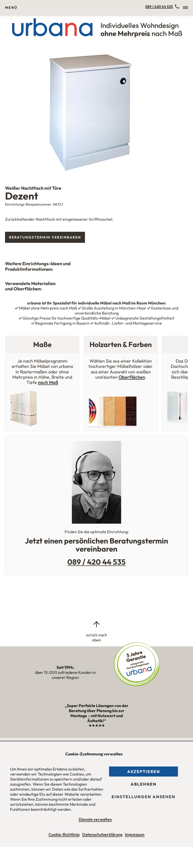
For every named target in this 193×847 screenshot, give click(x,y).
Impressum (134, 834)
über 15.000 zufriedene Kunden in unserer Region (65, 672)
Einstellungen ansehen (143, 796)
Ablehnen (144, 784)
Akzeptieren (143, 771)
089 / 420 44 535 (159, 6)
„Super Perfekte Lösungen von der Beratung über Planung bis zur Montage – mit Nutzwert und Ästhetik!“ (96, 715)
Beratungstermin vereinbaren (45, 237)
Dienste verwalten (95, 819)
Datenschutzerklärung (102, 834)
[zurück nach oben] (96, 631)
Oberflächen (132, 377)
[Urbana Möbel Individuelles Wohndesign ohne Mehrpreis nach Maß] (96, 27)
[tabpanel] (96, 112)
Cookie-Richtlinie (64, 834)
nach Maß (48, 382)
